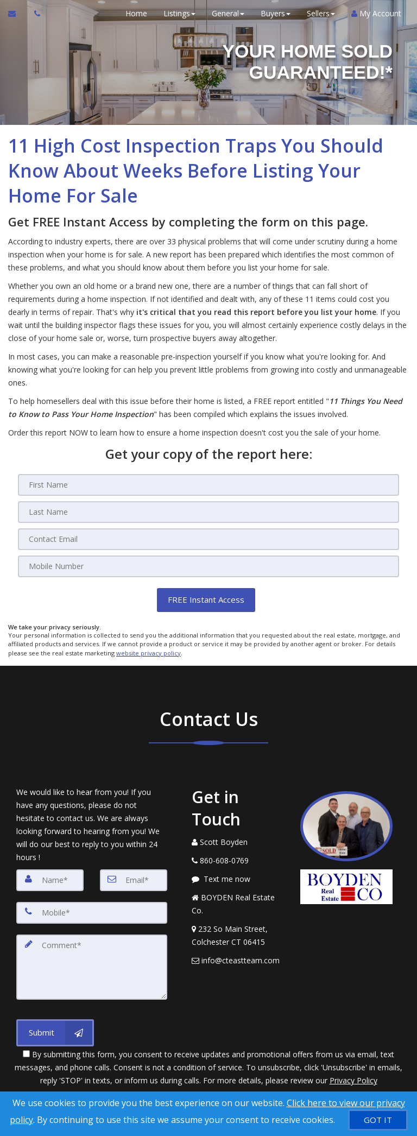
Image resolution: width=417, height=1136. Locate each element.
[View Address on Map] (238, 935)
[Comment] (91, 966)
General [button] (227, 13)
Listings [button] (179, 13)
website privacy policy (148, 652)
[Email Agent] (17, 13)
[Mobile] (208, 566)
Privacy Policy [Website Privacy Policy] (353, 1079)
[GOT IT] (378, 1120)
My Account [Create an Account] (376, 13)
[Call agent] (34, 13)
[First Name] (208, 485)
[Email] (208, 539)
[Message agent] (238, 878)
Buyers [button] (275, 13)
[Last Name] (208, 512)
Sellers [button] (320, 13)
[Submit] (55, 1031)
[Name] (50, 880)
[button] (206, 599)
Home (136, 13)
